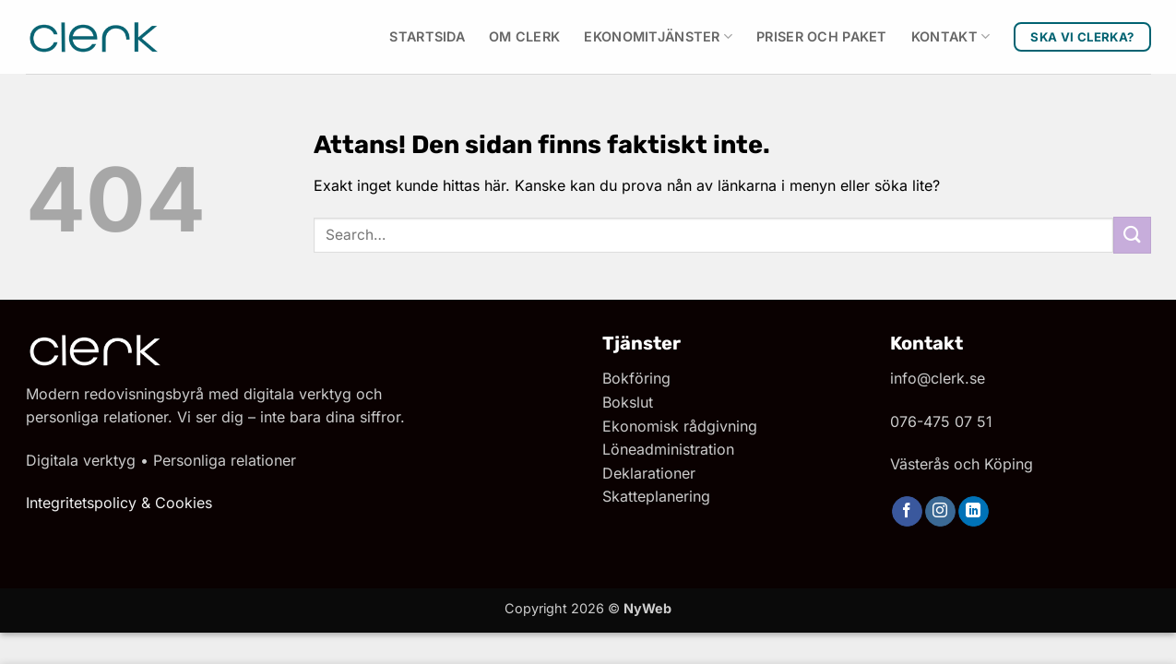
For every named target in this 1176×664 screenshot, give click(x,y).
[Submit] (1131, 235)
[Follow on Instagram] (940, 512)
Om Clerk (524, 36)
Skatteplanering (656, 496)
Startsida (427, 36)
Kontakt (951, 36)
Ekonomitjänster (658, 36)
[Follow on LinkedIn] (973, 512)
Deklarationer (648, 473)
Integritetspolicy (81, 502)
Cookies (183, 502)
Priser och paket (821, 36)
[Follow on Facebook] (907, 512)
